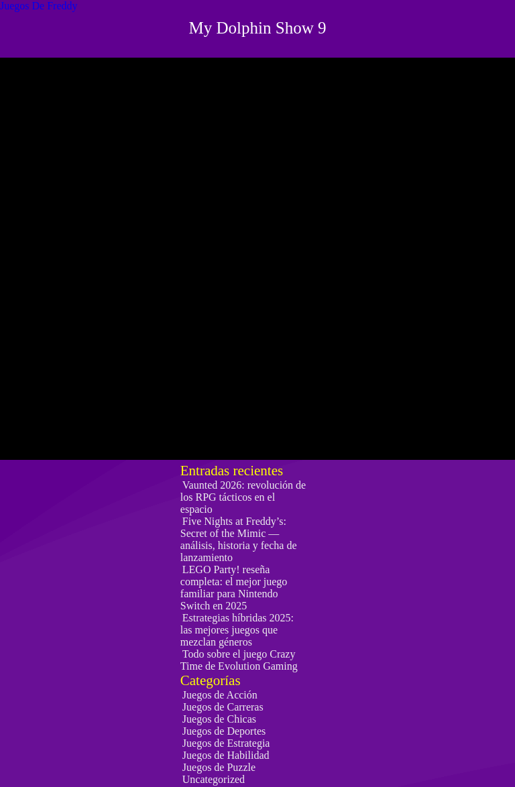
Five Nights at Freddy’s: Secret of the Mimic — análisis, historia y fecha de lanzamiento (238, 539)
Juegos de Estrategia (226, 743)
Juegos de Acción (220, 695)
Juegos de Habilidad (226, 755)
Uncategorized (213, 779)
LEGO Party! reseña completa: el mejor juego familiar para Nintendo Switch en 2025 (234, 587)
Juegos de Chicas (219, 719)
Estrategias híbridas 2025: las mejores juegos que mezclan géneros (237, 630)
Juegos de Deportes (224, 731)
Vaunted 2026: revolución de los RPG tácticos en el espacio (243, 497)
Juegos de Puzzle (218, 767)
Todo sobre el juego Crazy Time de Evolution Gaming (239, 660)
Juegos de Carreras (223, 707)
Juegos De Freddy (39, 5)
